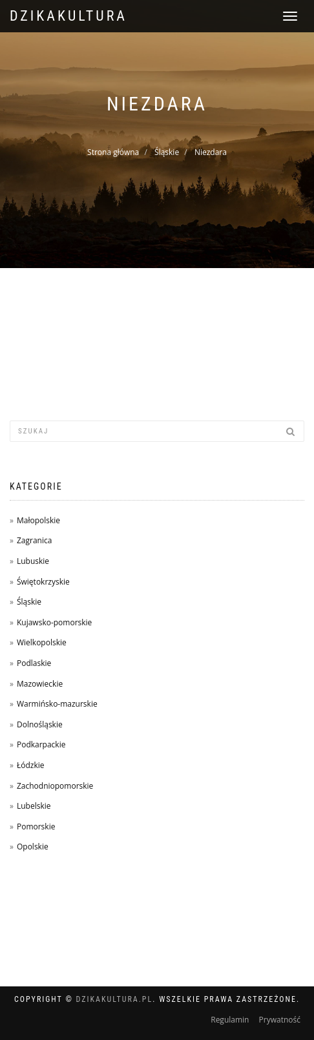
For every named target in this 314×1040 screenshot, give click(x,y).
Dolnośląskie (40, 724)
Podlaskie (34, 663)
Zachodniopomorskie (55, 785)
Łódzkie (31, 765)
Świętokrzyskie (43, 581)
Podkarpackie (41, 744)
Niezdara (210, 152)
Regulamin (230, 1019)
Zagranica (34, 540)
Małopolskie (38, 520)
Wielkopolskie (42, 642)
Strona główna (113, 152)
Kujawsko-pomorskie (54, 622)
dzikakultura (68, 16)
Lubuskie (33, 561)
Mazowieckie (40, 683)
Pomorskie (36, 826)
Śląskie (166, 152)
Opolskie (32, 846)
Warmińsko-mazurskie (57, 703)
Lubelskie (34, 805)
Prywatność (279, 1019)
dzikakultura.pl (114, 999)
